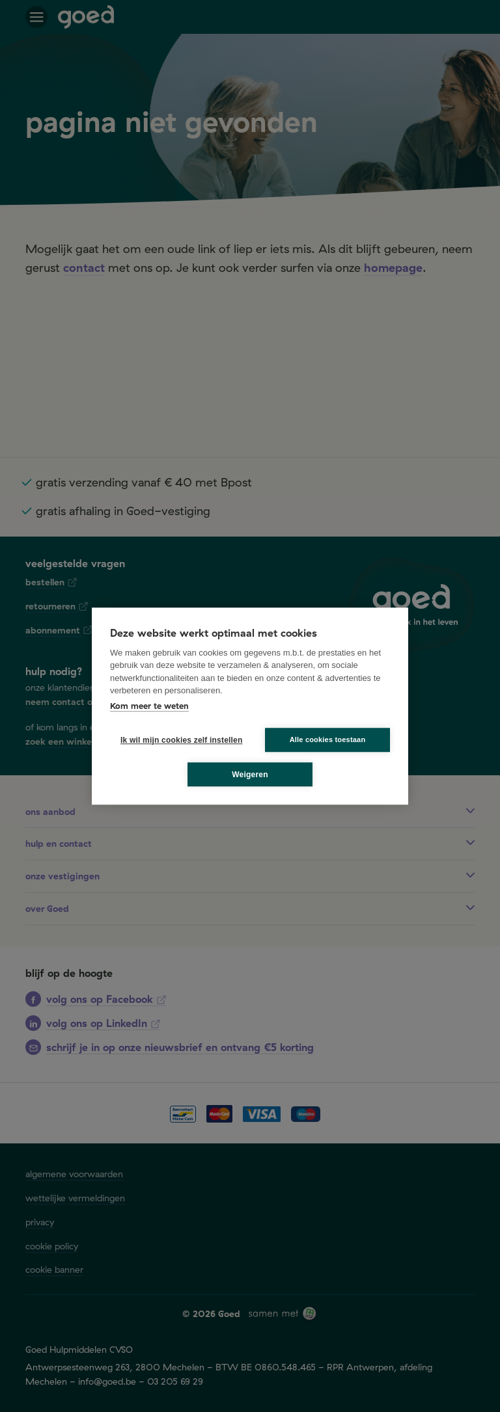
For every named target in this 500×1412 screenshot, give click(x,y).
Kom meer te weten (149, 705)
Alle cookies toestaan (328, 739)
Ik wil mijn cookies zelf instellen (177, 740)
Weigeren (250, 774)
